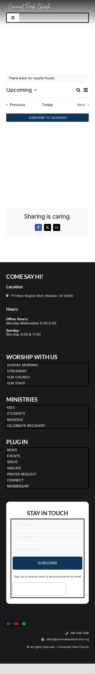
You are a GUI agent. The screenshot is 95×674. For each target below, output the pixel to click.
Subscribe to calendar (47, 117)
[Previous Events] (14, 105)
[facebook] (8, 624)
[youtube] (16, 624)
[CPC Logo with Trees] (29, 2)
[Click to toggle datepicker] (22, 90)
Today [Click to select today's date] (47, 105)
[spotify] (24, 624)
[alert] (47, 78)
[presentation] (39, 589)
